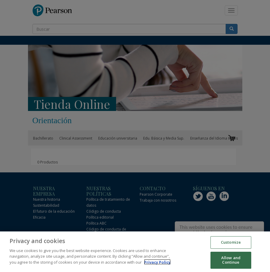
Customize (231, 243)
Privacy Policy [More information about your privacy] (157, 263)
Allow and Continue (231, 261)
